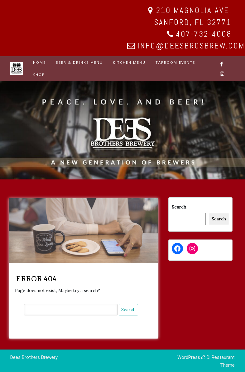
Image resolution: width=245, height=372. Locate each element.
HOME (39, 62)
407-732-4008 (204, 34)
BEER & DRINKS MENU (79, 62)
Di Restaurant (218, 357)
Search (179, 207)
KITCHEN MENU (129, 62)
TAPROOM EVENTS (175, 62)
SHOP (39, 74)
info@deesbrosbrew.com (191, 46)
